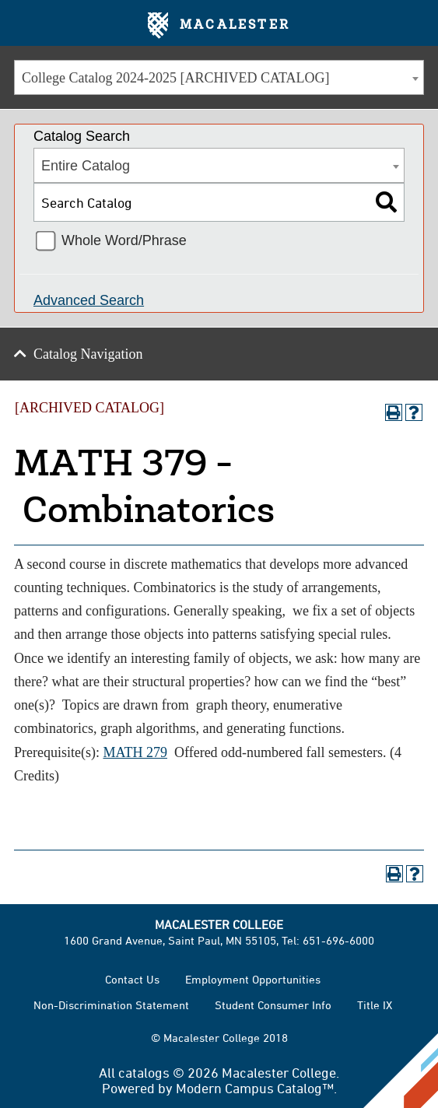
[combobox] (219, 77)
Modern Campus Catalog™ (255, 1088)
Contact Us (132, 979)
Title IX (374, 1005)
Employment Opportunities (253, 979)
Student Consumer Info (273, 1005)
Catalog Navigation (87, 354)
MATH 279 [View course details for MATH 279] (135, 752)
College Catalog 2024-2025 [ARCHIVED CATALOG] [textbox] (176, 78)
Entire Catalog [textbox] (85, 166)
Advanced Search (88, 300)
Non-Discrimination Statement (111, 1005)
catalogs (144, 1072)
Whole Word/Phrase (124, 240)
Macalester (219, 25)
